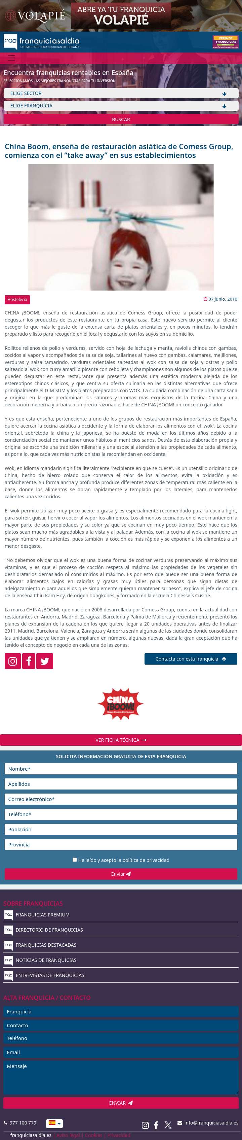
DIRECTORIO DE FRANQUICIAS (43, 930)
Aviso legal (68, 1135)
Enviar (121, 874)
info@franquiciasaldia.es (208, 1122)
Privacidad (119, 1135)
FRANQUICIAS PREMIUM (37, 914)
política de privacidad (145, 860)
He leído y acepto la (124, 860)
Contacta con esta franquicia (191, 659)
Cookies (93, 1135)
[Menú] (11, 58)
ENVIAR (121, 1103)
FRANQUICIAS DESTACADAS (40, 945)
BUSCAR (121, 119)
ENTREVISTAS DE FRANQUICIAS (44, 975)
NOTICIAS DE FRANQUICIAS (40, 960)
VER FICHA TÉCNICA (120, 740)
